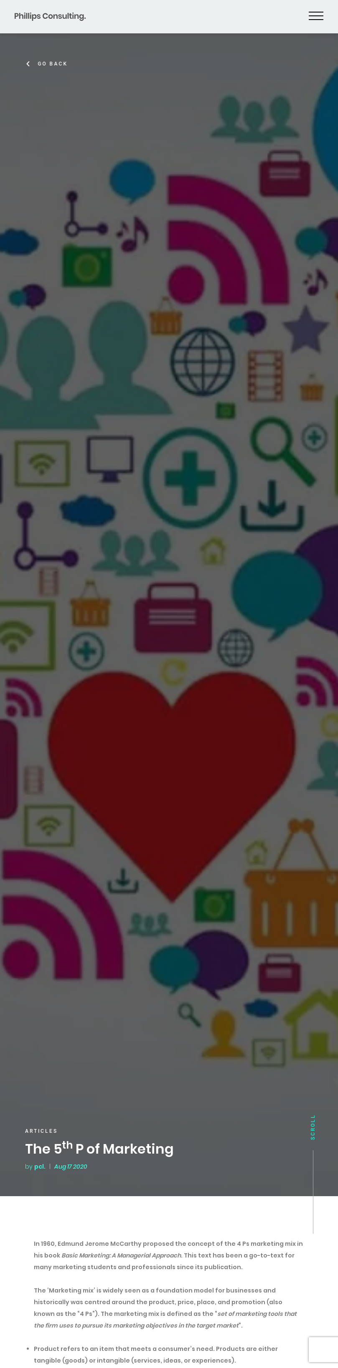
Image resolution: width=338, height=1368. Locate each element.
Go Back (54, 64)
